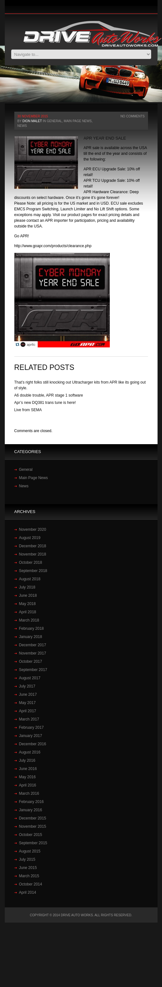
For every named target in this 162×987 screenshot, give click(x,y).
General (54, 121)
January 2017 (30, 736)
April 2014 (27, 892)
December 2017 (32, 645)
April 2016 (27, 785)
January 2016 (30, 810)
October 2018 (30, 562)
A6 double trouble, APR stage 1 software (48, 395)
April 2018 (27, 612)
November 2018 (32, 554)
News (22, 126)
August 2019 (29, 538)
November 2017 (32, 653)
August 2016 (29, 752)
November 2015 (32, 826)
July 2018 (27, 587)
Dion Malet (32, 121)
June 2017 (28, 694)
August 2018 (29, 579)
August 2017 (29, 678)
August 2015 (29, 851)
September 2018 (33, 571)
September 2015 (33, 843)
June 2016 (28, 769)
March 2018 (29, 620)
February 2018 (31, 628)
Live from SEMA (28, 410)
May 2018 (27, 604)
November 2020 (32, 529)
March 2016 (29, 793)
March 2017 (29, 719)
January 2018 (30, 637)
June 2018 (28, 595)
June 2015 (28, 867)
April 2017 (27, 711)
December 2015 (32, 818)
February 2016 (31, 801)
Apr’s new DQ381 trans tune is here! (45, 402)
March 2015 (29, 876)
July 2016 (27, 760)
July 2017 (27, 686)
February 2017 (31, 727)
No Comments (132, 116)
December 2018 (32, 546)
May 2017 (27, 703)
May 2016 (27, 777)
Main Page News (78, 121)
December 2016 (32, 744)
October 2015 (30, 834)
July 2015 (27, 859)
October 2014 (30, 884)
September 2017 (33, 670)
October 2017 (30, 661)
